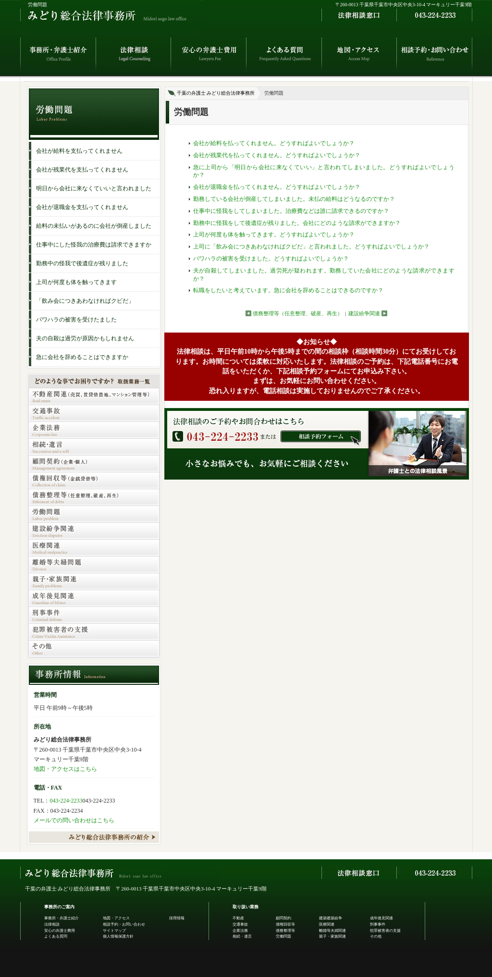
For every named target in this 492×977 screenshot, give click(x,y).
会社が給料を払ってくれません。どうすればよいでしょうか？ (274, 143)
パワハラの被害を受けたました (76, 319)
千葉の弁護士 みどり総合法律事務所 (216, 93)
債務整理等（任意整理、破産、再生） (298, 313)
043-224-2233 (66, 800)
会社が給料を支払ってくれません (79, 151)
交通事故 (240, 924)
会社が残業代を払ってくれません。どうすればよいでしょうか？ (276, 155)
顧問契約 (283, 918)
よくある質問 (55, 936)
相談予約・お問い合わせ (124, 924)
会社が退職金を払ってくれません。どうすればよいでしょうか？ (276, 187)
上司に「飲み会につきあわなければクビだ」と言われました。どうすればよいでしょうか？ (311, 246)
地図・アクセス (116, 918)
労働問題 (283, 936)
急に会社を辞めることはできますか (82, 357)
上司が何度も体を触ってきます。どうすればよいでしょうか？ (274, 234)
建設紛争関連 (364, 313)
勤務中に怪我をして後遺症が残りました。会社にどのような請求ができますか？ (297, 223)
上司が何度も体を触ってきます (76, 282)
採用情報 (176, 918)
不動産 (238, 918)
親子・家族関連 (332, 936)
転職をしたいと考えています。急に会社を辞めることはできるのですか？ (288, 290)
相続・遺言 (242, 936)
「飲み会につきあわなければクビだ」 (85, 300)
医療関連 (326, 924)
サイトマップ (114, 930)
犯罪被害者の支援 (385, 930)
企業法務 (240, 930)
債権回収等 (285, 924)
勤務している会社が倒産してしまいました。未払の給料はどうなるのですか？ (294, 199)
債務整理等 (285, 930)
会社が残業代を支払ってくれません (82, 169)
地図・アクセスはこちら (65, 769)
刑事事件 (377, 924)
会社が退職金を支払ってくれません (82, 207)
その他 (375, 936)
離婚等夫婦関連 (332, 930)
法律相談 (52, 924)
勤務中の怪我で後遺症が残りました (82, 263)
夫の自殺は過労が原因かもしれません (85, 338)
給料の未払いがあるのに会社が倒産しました (93, 226)
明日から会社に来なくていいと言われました (93, 188)
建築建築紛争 (330, 918)
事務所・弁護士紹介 (61, 918)
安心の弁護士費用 (59, 930)
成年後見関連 (381, 918)
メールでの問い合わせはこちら (74, 820)
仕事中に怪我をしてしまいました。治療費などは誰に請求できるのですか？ (291, 211)
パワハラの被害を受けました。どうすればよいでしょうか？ (271, 258)
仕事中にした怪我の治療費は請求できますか (93, 244)
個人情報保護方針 (118, 936)
